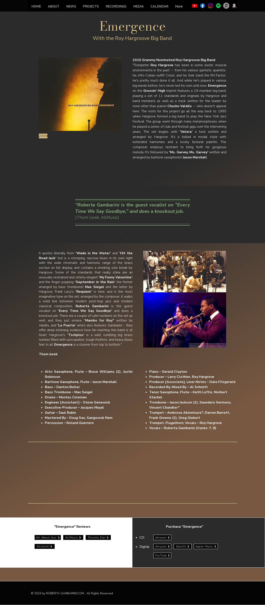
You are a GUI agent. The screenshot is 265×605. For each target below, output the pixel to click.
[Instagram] (210, 6)
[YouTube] (162, 555)
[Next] (242, 214)
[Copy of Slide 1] (130, 232)
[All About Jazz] (47, 537)
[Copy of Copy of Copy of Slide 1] (138, 232)
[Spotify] (218, 6)
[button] (116, 6)
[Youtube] (195, 6)
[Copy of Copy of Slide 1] (134, 232)
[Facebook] (202, 6)
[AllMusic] (73, 537)
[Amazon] (234, 6)
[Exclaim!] (44, 546)
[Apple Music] (226, 6)
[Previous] (23, 214)
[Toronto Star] (98, 537)
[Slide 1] (126, 232)
